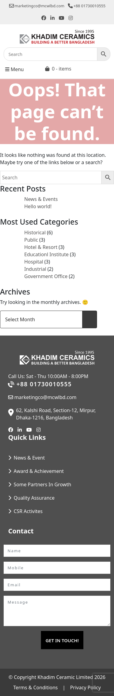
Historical (35, 232)
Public (31, 239)
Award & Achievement (39, 471)
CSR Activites (28, 511)
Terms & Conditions (35, 687)
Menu (14, 69)
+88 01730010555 (87, 6)
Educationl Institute (46, 254)
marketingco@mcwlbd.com (36, 6)
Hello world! (38, 206)
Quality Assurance (34, 497)
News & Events (41, 199)
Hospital (33, 261)
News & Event (29, 457)
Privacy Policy (85, 687)
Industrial (35, 269)
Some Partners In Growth (42, 484)
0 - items (61, 68)
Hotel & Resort (40, 247)
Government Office (46, 276)
